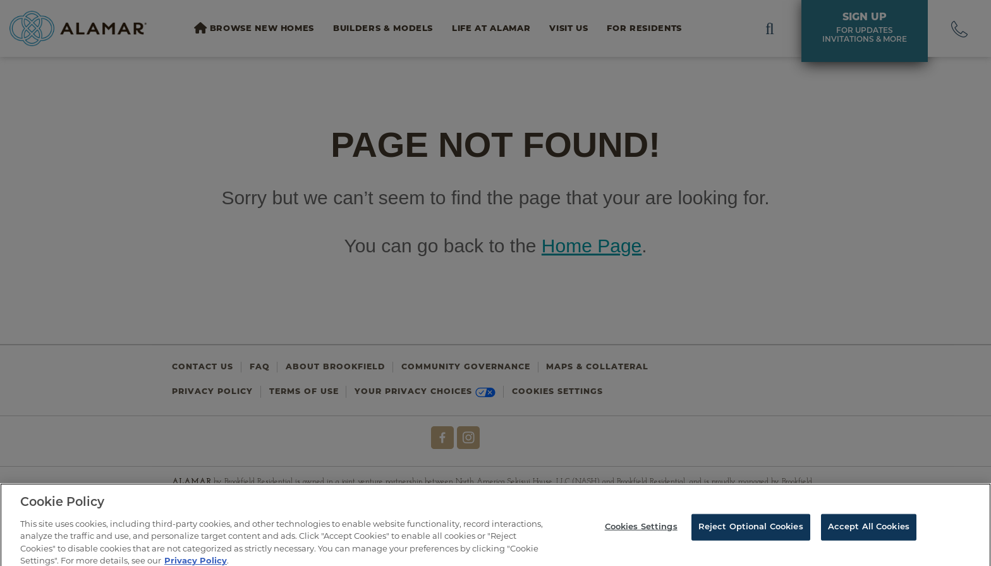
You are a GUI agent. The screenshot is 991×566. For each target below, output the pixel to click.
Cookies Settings (641, 530)
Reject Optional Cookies (750, 530)
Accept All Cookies (868, 530)
